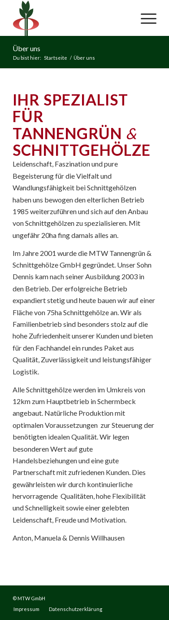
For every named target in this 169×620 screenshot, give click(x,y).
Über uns (26, 48)
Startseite (55, 58)
